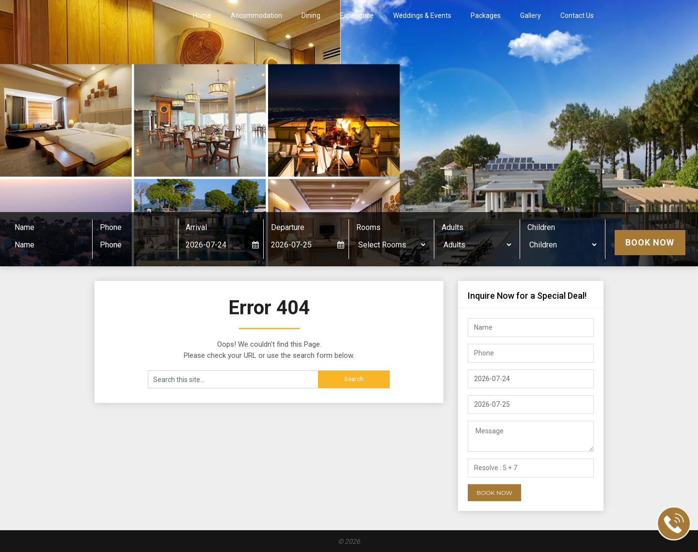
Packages (486, 15)
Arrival (196, 227)
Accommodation (256, 15)
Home (202, 15)
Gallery (530, 15)
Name (24, 227)
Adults (452, 227)
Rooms (368, 227)
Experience (357, 15)
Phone (111, 227)
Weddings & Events (422, 15)
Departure (287, 227)
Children (541, 227)
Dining (310, 15)
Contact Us (577, 15)
